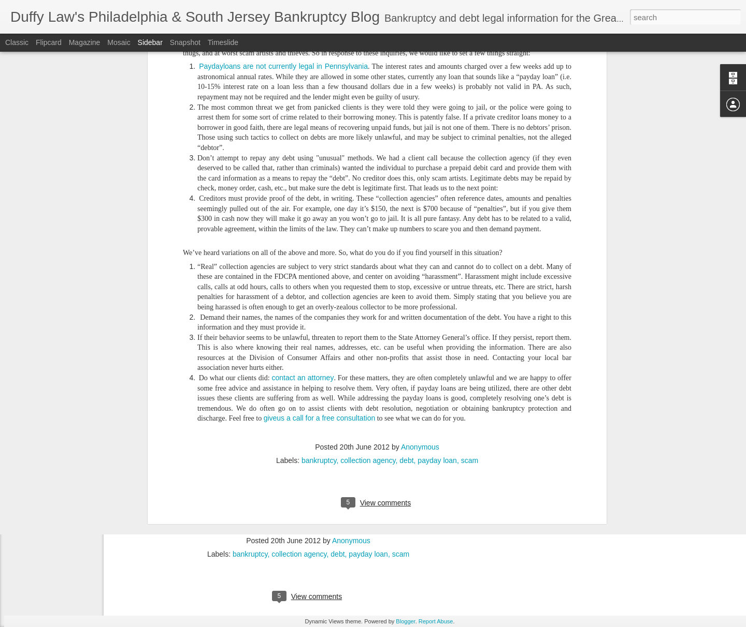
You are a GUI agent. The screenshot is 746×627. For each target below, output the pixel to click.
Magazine (85, 42)
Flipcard (49, 42)
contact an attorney (303, 179)
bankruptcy (319, 261)
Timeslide (223, 42)
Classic (16, 42)
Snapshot (185, 42)
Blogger (405, 621)
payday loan (437, 261)
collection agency (367, 261)
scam (469, 261)
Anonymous (420, 248)
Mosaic (118, 42)
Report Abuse (436, 621)
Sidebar (150, 42)
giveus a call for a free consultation (320, 219)
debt (406, 261)
